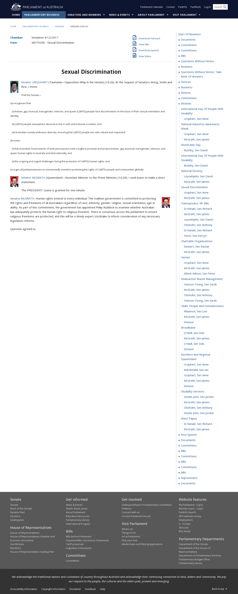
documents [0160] (188, 440)
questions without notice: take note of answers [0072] (201, 74)
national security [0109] (191, 171)
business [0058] (186, 67)
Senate (14, 504)
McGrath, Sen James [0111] (197, 182)
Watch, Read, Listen (77, 508)
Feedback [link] (90, 589)
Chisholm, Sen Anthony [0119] (198, 225)
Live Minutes (17, 544)
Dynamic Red (17, 512)
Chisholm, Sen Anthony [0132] (198, 295)
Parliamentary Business (42, 14)
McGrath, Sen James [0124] (197, 252)
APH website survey (190, 516)
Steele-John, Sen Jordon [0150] (199, 397)
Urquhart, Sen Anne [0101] (196, 119)
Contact (170, 7)
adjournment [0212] (189, 478)
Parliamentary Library (77, 520)
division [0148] (189, 386)
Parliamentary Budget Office (194, 559)
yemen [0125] (185, 257)
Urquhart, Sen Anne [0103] (196, 134)
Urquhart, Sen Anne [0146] (196, 375)
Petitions (127, 508)
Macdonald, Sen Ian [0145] (196, 370)
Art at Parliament (131, 536)
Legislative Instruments (79, 548)
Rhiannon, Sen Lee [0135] (195, 311)
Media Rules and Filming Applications (142, 544)
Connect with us (131, 512)
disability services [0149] (192, 391)
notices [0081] (186, 82)
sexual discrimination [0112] (194, 187)
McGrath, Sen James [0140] (197, 338)
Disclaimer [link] (75, 589)
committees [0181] (189, 456)
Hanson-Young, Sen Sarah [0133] (200, 300)
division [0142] (189, 349)
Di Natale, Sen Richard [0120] (198, 230)
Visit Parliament (185, 14)
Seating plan (17, 520)
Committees (72, 561)
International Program (78, 523)
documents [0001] (188, 40)
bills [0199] (183, 472)
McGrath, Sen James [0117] (197, 214)
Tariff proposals (75, 544)
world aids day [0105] (191, 145)
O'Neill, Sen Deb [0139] (194, 333)
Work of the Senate (21, 508)
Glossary (184, 527)
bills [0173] (183, 451)
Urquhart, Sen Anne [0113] (196, 192)
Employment (186, 520)
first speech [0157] (189, 435)
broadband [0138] (188, 328)
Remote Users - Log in (191, 508)
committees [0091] (189, 98)
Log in (207, 7)
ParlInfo (182, 7)
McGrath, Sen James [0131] (197, 290)
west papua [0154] (189, 418)
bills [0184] (183, 462)
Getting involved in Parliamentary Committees (147, 504)
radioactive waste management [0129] (202, 279)
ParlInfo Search (187, 512)
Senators (15, 516)
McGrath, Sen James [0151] (197, 402)
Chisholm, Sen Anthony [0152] (198, 408)
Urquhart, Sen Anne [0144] (196, 364)
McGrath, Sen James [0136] (197, 317)
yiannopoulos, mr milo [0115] (195, 203)
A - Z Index (185, 523)
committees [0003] (189, 45)
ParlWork (196, 7)
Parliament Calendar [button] (151, 7)
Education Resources (78, 516)
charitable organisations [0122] (197, 241)
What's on (127, 529)
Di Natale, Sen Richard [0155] (198, 424)
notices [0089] (186, 93)
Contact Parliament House (136, 516)
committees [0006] (189, 50)
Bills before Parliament (78, 536)
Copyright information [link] (53, 589)
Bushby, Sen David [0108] (196, 165)
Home (16, 14)
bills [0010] (183, 56)
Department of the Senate (193, 544)
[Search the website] (220, 7)
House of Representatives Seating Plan (32, 551)
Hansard (59, 26)
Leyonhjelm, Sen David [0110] (198, 176)
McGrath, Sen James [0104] (197, 139)
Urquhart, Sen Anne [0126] (196, 263)
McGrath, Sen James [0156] (197, 429)
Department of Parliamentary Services (200, 555)
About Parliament (151, 14)
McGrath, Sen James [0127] (197, 268)
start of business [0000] (189, 34)
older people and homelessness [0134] (202, 306)
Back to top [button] (220, 588)
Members (15, 548)
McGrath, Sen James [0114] (197, 198)
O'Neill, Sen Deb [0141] (194, 344)
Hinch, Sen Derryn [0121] (195, 236)
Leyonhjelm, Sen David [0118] (198, 219)
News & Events (119, 14)
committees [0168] (189, 445)
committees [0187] (189, 467)
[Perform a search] (225, 7)
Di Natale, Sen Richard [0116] (198, 209)
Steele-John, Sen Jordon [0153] (199, 413)
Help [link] (102, 589)
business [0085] (186, 87)
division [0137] (189, 322)
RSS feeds (185, 531)
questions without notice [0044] (197, 61)
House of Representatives (25, 532)
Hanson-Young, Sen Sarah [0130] (200, 284)
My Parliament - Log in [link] (191, 504)
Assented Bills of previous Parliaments (87, 540)
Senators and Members (84, 14)
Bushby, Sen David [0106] (196, 150)
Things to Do (129, 532)
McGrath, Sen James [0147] (197, 381)
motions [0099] (186, 103)
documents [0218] (188, 483)
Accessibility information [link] (23, 589)
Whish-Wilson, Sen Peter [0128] (199, 273)
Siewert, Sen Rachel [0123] (196, 246)
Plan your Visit (129, 540)
